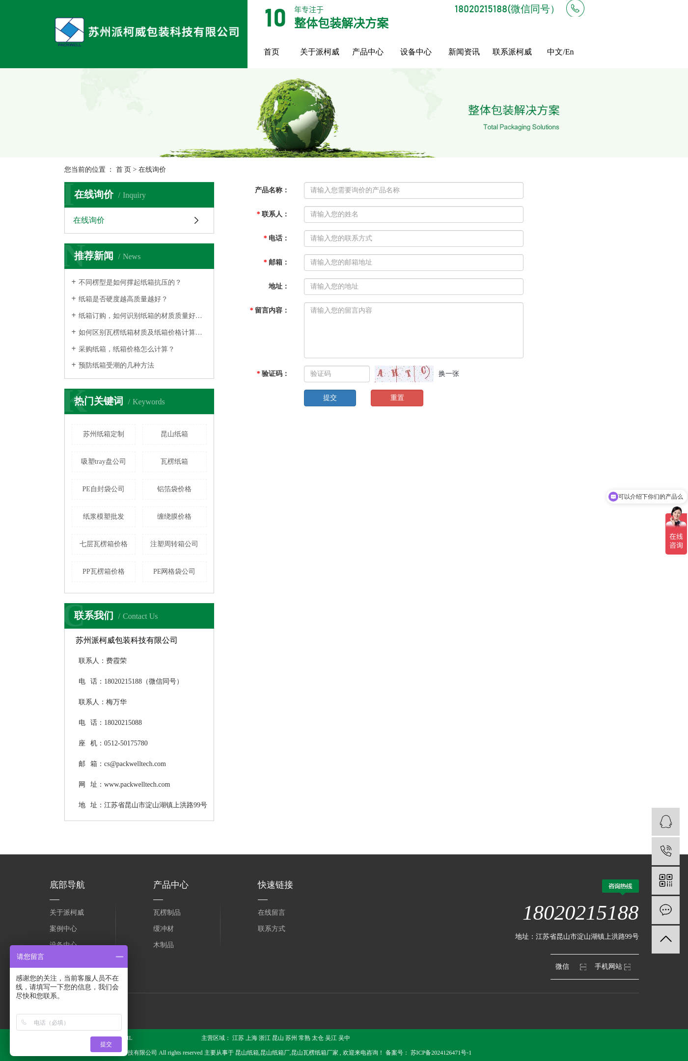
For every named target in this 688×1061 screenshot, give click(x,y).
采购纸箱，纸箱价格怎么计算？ (127, 349)
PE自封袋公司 (104, 489)
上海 (251, 1037)
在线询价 (89, 220)
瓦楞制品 (167, 912)
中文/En (560, 52)
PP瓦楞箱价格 (104, 571)
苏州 (291, 1037)
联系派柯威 (512, 52)
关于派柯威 (319, 52)
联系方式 (271, 928)
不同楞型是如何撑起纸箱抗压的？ (130, 282)
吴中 (344, 1037)
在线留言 (271, 912)
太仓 (318, 1037)
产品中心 (368, 52)
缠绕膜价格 (174, 516)
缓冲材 (163, 928)
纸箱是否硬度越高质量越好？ (123, 299)
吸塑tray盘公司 (103, 461)
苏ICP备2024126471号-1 (441, 1052)
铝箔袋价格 (174, 489)
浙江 (265, 1037)
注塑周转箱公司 (174, 544)
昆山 (278, 1037)
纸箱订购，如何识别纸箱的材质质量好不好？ (143, 315)
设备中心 (416, 52)
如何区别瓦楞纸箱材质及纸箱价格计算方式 (143, 332)
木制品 (163, 945)
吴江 (331, 1037)
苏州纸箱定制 (103, 434)
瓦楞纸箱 (174, 461)
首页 (271, 52)
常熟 (304, 1037)
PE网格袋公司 (174, 571)
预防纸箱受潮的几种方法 (116, 365)
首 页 (124, 169)
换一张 (449, 373)
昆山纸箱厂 (275, 1052)
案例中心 (63, 928)
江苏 (238, 1037)
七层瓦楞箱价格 (104, 544)
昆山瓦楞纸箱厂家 (314, 1052)
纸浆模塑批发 (103, 516)
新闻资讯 (464, 52)
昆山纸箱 (174, 434)
